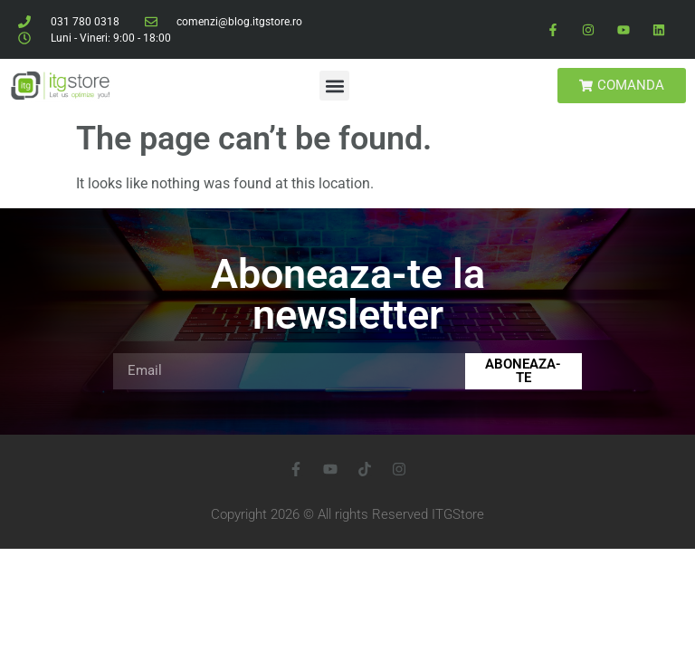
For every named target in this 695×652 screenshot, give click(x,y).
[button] (334, 86)
